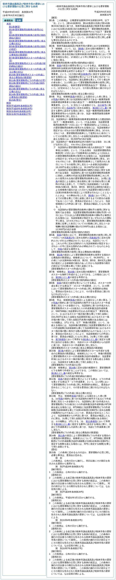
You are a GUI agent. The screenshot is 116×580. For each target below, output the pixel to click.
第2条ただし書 (100, 108)
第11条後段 (91, 421)
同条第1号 (69, 237)
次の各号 (102, 105)
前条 (59, 65)
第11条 (61, 435)
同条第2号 (94, 237)
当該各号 (70, 108)
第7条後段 (61, 339)
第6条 (81, 48)
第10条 (71, 271)
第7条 (61, 350)
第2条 (59, 255)
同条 (55, 99)
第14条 (72, 367)
